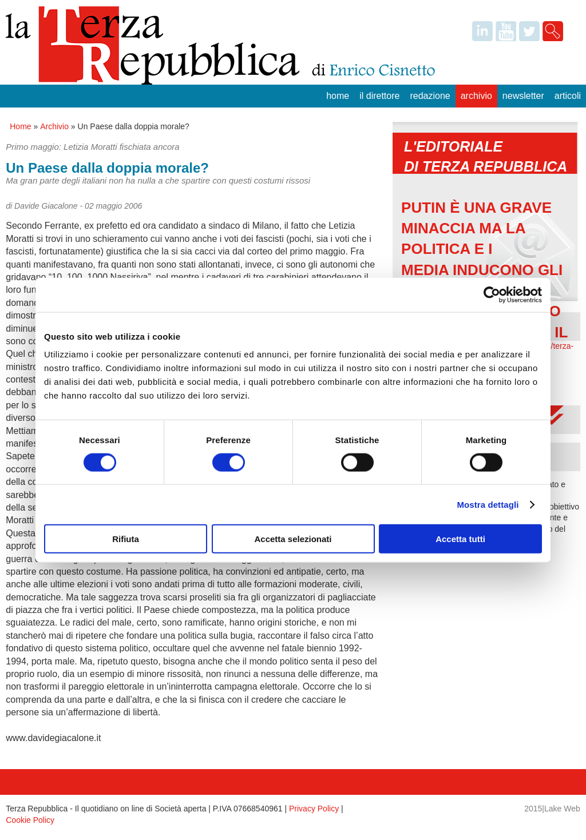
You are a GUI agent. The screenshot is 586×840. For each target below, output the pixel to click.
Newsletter (523, 96)
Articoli (568, 96)
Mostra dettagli (487, 504)
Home (337, 96)
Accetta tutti (460, 539)
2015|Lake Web (552, 808)
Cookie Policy (30, 820)
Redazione (430, 96)
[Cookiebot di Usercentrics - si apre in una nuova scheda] (492, 294)
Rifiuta (125, 539)
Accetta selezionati (292, 539)
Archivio (476, 96)
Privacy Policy (314, 808)
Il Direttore (379, 96)
